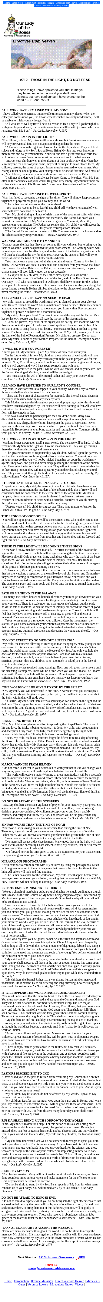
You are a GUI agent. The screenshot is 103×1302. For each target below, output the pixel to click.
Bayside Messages (42, 1281)
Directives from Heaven (69, 1281)
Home (8, 1281)
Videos (79, 1284)
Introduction (21, 1281)
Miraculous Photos (61, 1284)
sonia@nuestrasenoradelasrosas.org (51, 1268)
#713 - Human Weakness (56, 1257)
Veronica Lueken (38, 1284)
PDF (82, 1257)
